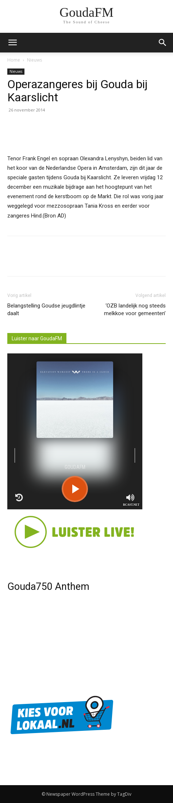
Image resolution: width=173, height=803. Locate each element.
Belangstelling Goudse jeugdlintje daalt (46, 309)
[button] (163, 42)
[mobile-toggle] (12, 42)
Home (13, 60)
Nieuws (34, 60)
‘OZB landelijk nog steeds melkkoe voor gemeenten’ (135, 309)
